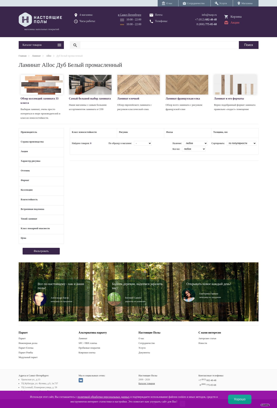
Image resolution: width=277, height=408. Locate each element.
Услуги (142, 347)
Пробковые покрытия (89, 347)
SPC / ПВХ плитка (88, 343)
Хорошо (240, 399)
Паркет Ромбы (26, 352)
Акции (235, 22)
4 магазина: (86, 14)
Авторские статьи (207, 338)
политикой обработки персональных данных (103, 396)
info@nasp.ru (209, 14)
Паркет (22, 338)
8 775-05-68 (208, 385)
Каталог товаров (147, 383)
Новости (203, 343)
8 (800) (207, 24)
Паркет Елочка (26, 347)
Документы (144, 352)
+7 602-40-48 (207, 380)
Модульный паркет (28, 357)
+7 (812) (206, 19)
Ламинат (83, 338)
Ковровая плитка (87, 352)
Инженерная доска (28, 343)
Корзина (236, 16)
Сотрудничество (147, 343)
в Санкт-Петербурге (129, 14)
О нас (141, 338)
